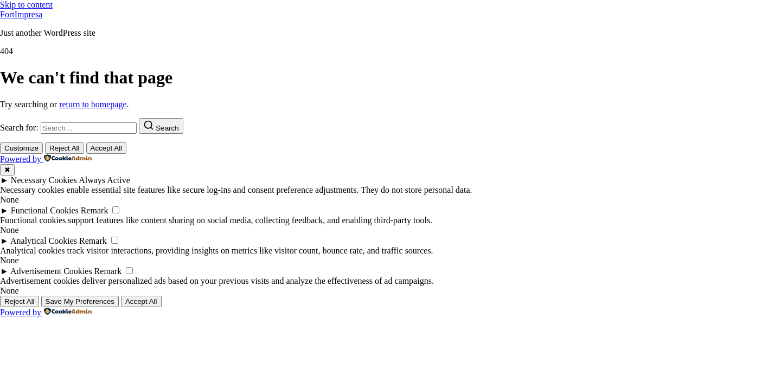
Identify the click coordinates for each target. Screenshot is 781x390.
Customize (21, 148)
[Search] (161, 126)
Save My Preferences (80, 301)
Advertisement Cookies (51, 271)
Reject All (64, 148)
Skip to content (26, 4)
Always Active (104, 180)
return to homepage (92, 104)
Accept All (107, 148)
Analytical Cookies (43, 240)
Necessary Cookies (44, 180)
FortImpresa (21, 14)
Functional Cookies (45, 210)
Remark (94, 210)
